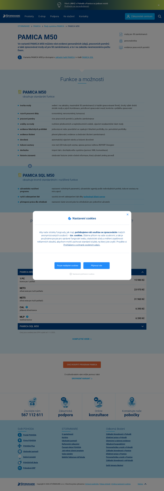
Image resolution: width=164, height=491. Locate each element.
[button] (82, 274)
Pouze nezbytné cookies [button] (67, 265)
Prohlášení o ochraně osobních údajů (81, 245)
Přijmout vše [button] (96, 265)
